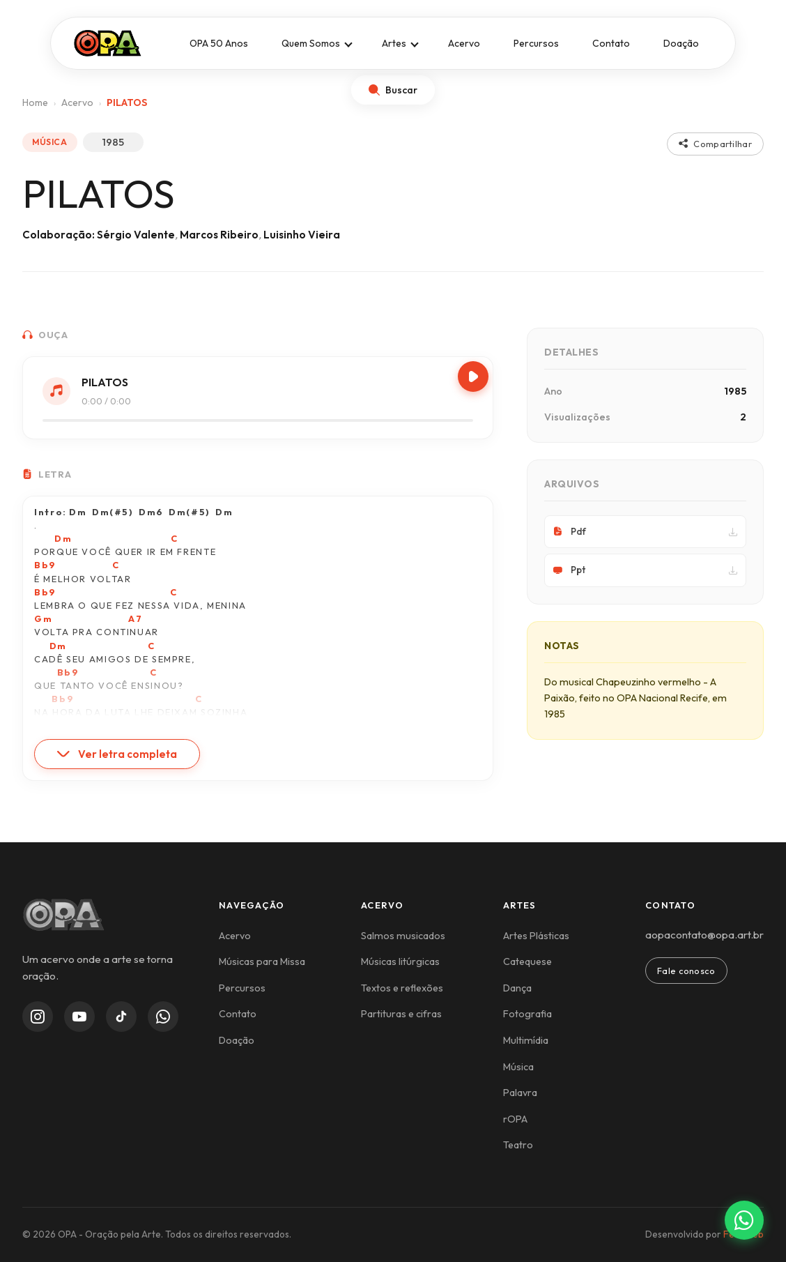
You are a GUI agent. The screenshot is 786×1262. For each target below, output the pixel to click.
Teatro (518, 1145)
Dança (517, 988)
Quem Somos (311, 43)
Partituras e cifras (401, 1014)
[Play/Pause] (473, 376)
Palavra (520, 1092)
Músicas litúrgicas (400, 961)
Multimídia (525, 1040)
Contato (611, 43)
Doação (681, 43)
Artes (394, 43)
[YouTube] (79, 1016)
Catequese (527, 961)
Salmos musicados (403, 935)
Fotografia (527, 1014)
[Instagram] (37, 1016)
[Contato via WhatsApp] (744, 1220)
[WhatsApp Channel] (163, 1016)
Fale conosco (686, 970)
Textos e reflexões (402, 988)
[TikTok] (121, 1016)
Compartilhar (715, 143)
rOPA (515, 1119)
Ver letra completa (117, 754)
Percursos (536, 43)
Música (518, 1066)
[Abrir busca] (393, 90)
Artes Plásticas (536, 935)
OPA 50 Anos (219, 43)
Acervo (464, 43)
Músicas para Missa (262, 961)
